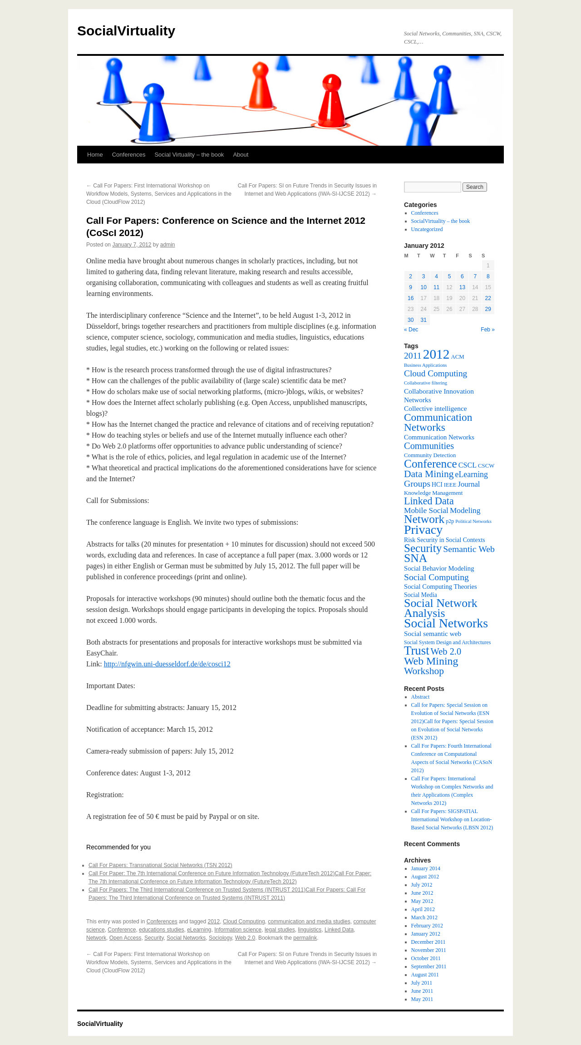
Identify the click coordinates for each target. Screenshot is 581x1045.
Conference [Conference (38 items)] (430, 463)
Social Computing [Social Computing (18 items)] (436, 577)
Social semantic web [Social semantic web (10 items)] (432, 633)
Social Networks (186, 938)
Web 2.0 (245, 938)
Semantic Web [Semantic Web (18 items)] (469, 549)
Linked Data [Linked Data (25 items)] (429, 501)
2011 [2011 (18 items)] (413, 355)
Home (95, 154)
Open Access (125, 938)
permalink (305, 938)
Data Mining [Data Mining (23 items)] (428, 473)
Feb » (488, 329)
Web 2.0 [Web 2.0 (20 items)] (446, 651)
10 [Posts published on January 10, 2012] (423, 287)
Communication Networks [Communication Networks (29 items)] (438, 422)
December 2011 (428, 942)
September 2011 (429, 966)
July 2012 (422, 885)
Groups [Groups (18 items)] (417, 483)
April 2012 (423, 909)
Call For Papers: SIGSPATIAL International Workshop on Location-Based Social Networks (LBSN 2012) (452, 819)
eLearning (199, 930)
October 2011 (426, 958)
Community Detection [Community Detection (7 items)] (430, 455)
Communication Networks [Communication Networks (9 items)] (439, 437)
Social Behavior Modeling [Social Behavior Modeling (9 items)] (439, 568)
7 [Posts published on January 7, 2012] (475, 276)
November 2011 (428, 950)
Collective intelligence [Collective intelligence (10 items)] (435, 408)
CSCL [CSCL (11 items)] (467, 465)
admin (167, 245)
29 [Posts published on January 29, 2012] (488, 309)
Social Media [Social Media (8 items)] (420, 595)
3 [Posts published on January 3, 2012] (423, 276)
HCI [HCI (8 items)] (437, 484)
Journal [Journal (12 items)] (469, 484)
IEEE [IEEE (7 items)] (450, 485)
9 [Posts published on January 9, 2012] (410, 287)
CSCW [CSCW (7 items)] (486, 466)
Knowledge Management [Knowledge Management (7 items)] (433, 493)
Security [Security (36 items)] (423, 548)
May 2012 (422, 901)
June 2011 (422, 991)
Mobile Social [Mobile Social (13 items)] (426, 510)
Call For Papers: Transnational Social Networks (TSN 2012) (160, 865)
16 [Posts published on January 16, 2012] (411, 298)
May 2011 (422, 999)
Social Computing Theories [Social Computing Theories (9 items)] (440, 586)
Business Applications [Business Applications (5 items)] (425, 365)
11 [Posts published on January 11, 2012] (436, 287)
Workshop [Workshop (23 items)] (424, 670)
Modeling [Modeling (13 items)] (465, 510)
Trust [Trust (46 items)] (416, 650)
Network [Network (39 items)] (424, 519)
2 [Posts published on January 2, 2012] (410, 276)
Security (153, 938)
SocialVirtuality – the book (440, 221)
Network (96, 938)
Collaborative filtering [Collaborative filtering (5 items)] (425, 382)
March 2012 (424, 917)
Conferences (129, 154)
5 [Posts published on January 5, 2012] (449, 276)
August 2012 (425, 876)
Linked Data (339, 930)
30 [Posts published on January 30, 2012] (411, 320)
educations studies (161, 930)
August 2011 (425, 974)
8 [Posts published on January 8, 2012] (488, 276)
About (240, 154)
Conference (122, 930)
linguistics (309, 930)
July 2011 (422, 983)
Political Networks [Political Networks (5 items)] (473, 521)
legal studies (280, 930)
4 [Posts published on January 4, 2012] (436, 276)
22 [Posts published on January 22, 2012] (488, 298)
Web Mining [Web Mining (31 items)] (431, 661)
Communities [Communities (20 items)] (429, 446)
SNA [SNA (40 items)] (415, 558)
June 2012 (422, 893)
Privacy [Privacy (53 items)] (423, 529)
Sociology (220, 938)
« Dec (411, 329)
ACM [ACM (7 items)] (457, 357)
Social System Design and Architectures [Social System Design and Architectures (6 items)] (447, 642)
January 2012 (425, 934)
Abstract (420, 697)
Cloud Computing (244, 921)
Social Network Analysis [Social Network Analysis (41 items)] (441, 608)
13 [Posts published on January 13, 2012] (462, 287)
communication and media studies (309, 921)
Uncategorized (427, 229)
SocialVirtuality (126, 30)
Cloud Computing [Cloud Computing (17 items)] (435, 373)
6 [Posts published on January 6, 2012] (462, 276)
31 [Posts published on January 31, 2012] (423, 320)
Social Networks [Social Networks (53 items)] (446, 623)
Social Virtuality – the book (189, 154)
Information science (237, 930)
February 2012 (427, 925)
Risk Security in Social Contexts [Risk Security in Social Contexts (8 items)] (444, 540)
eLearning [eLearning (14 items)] (471, 474)
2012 (214, 921)
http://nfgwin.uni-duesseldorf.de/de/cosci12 (167, 664)
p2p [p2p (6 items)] (450, 521)
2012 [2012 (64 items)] (436, 354)
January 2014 (425, 868)
